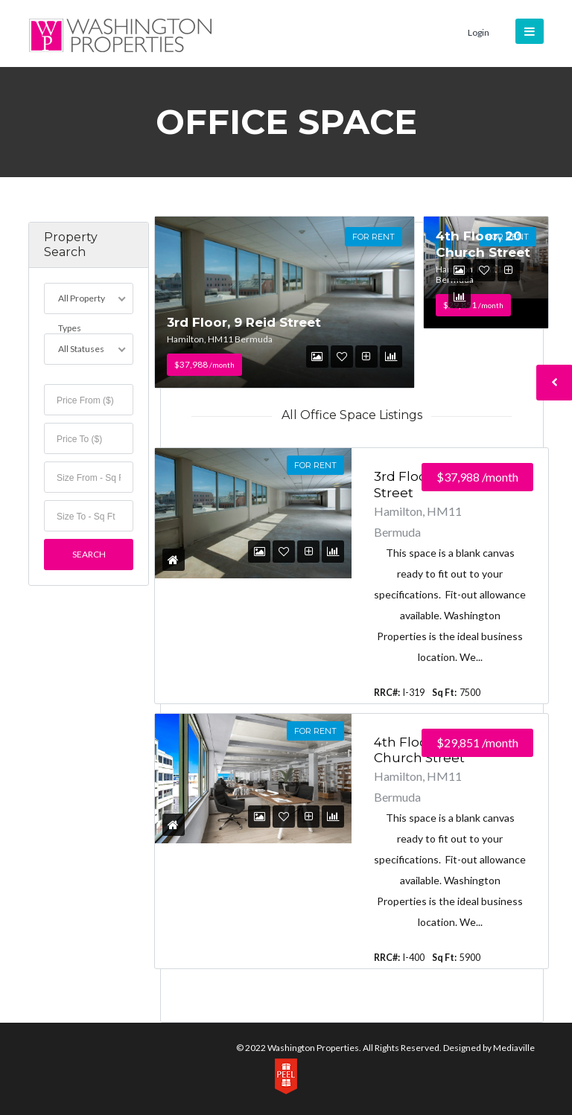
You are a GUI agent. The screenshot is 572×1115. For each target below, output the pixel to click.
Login (478, 32)
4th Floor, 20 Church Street (483, 244)
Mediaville (514, 1047)
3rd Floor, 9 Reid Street (244, 322)
